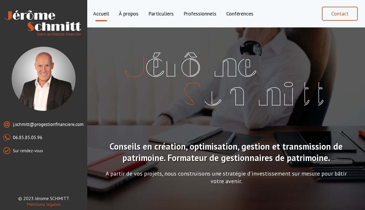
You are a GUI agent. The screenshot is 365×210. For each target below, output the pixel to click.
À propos (128, 13)
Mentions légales (43, 204)
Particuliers (161, 13)
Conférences (239, 13)
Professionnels (200, 13)
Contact (339, 13)
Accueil (101, 13)
